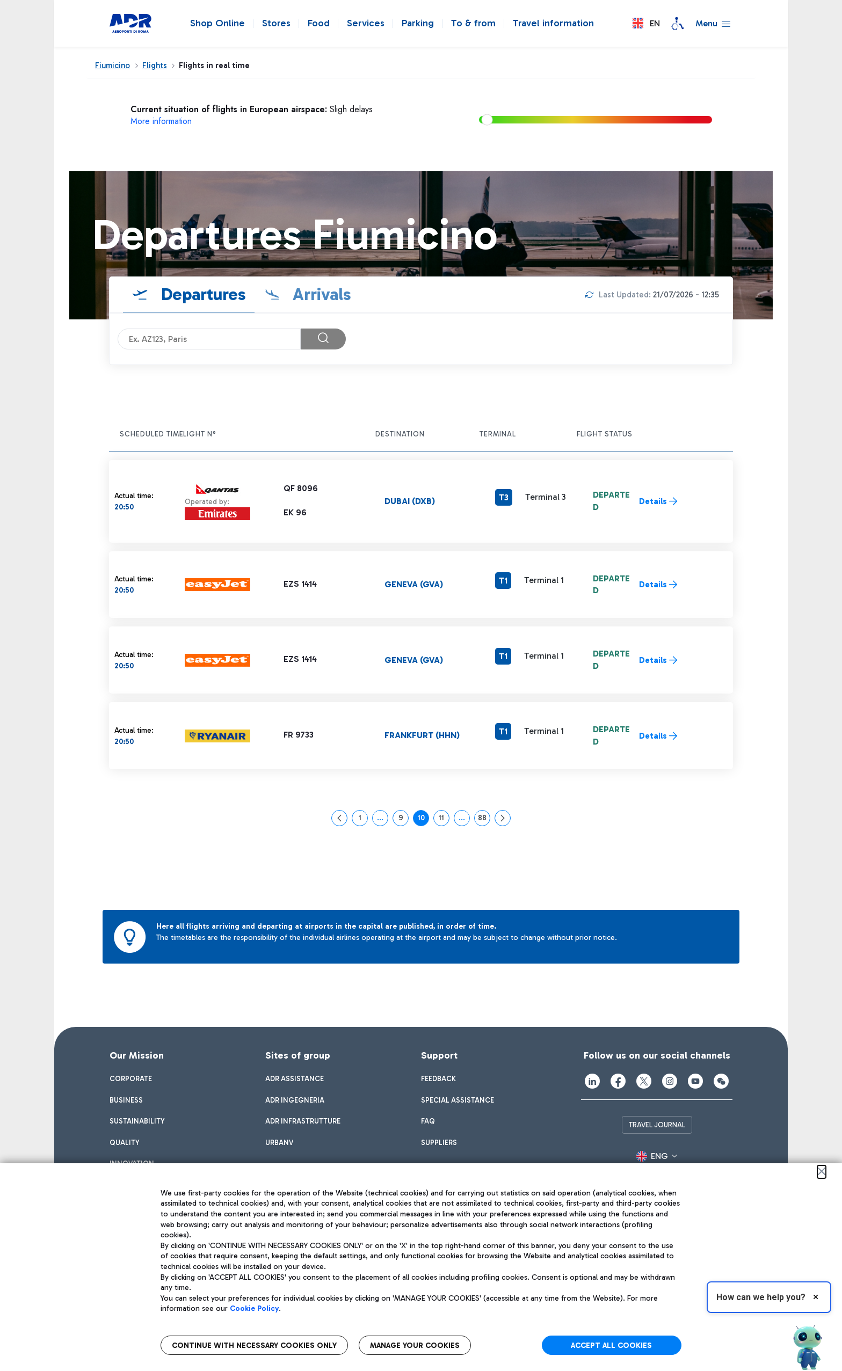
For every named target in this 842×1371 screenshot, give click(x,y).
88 (484, 819)
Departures (201, 294)
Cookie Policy (254, 1308)
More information (161, 121)
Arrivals (319, 294)
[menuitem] (131, 1079)
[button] (646, 23)
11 (444, 819)
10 (424, 819)
